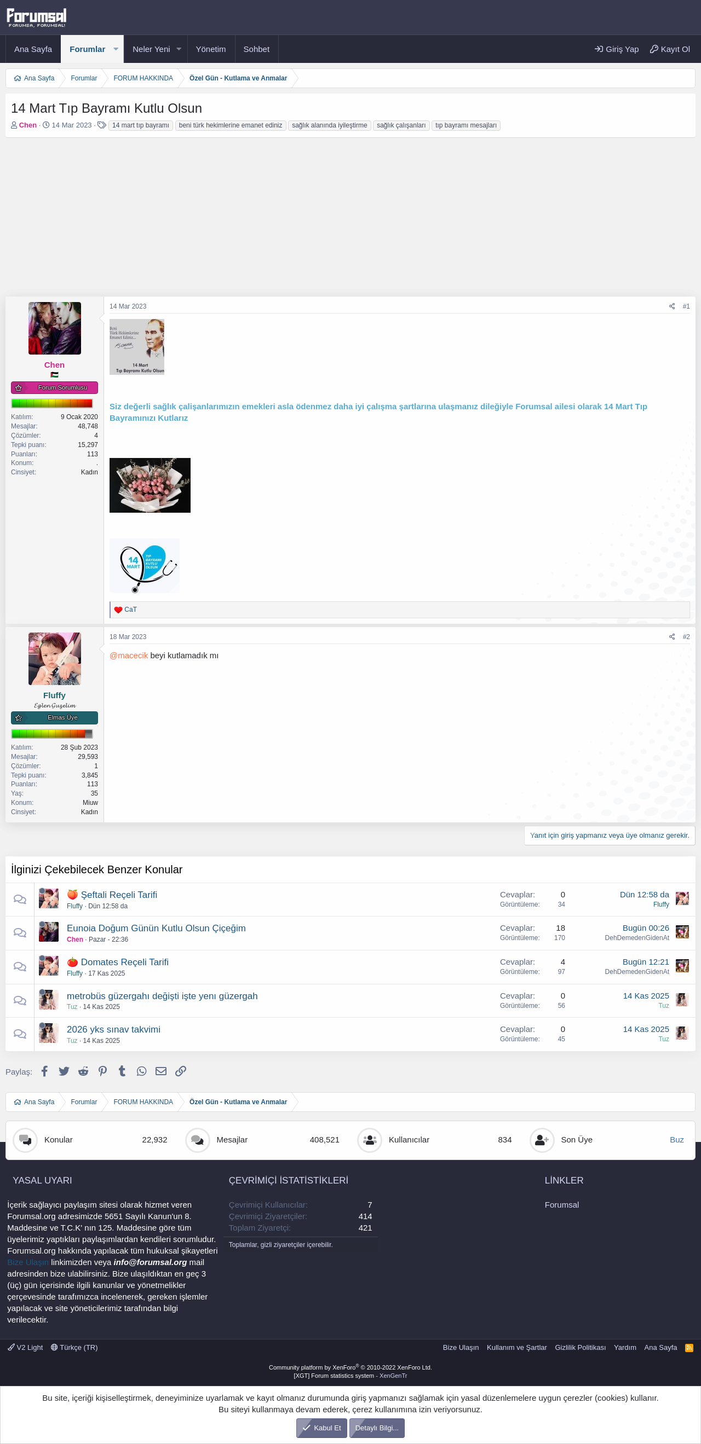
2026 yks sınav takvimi (113, 1029)
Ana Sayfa (33, 49)
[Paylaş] (672, 306)
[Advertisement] (334, 220)
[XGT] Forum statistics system (350, 1375)
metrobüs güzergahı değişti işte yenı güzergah (162, 996)
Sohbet (257, 49)
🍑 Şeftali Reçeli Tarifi (112, 895)
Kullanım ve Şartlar (517, 1347)
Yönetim (211, 49)
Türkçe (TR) (74, 1347)
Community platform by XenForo (350, 1367)
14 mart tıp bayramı (140, 125)
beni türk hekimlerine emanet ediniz (231, 125)
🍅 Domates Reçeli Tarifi (118, 962)
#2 (686, 637)
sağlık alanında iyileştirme (329, 125)
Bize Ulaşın (28, 1262)
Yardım (625, 1347)
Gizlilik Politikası (580, 1347)
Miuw (90, 803)
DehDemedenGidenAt (637, 938)
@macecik (129, 655)
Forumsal (562, 1204)
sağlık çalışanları (401, 125)
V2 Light (25, 1347)
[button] (115, 49)
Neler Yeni (151, 49)
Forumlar (87, 49)
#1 (686, 306)
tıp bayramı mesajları (466, 125)
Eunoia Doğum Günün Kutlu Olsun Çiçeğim (156, 928)
